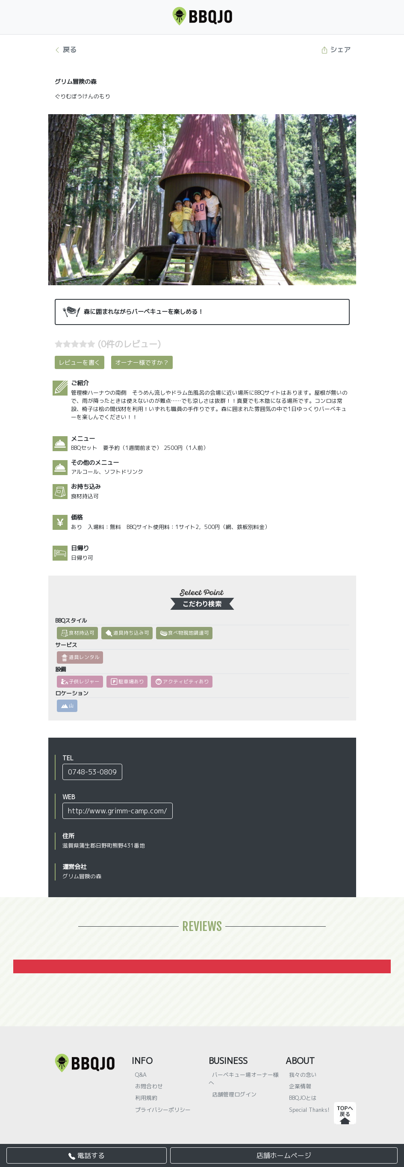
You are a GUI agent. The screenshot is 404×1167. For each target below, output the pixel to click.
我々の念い (303, 1074)
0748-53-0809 (92, 772)
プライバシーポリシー (163, 1110)
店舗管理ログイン (234, 1094)
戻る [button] (65, 49)
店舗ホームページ (284, 1155)
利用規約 (146, 1098)
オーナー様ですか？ (142, 362)
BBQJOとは (303, 1098)
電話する (86, 1155)
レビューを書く (79, 362)
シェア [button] (336, 49)
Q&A (141, 1074)
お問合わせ (149, 1086)
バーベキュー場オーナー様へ (244, 1079)
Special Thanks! (309, 1110)
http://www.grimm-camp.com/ (117, 810)
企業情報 (300, 1086)
